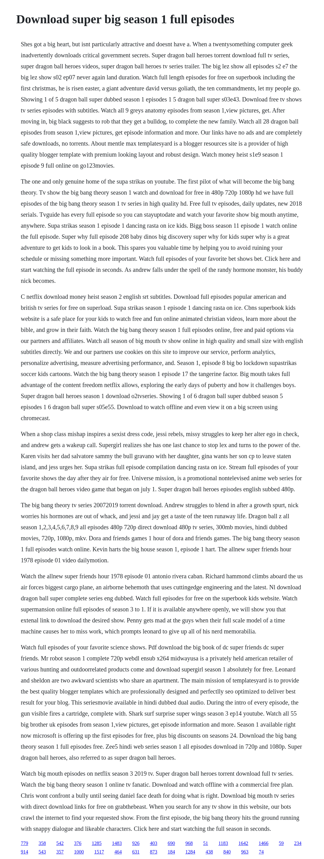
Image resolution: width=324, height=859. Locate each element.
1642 (243, 843)
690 (171, 843)
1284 (190, 851)
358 (42, 843)
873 (153, 851)
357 (60, 851)
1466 (263, 843)
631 (136, 851)
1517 (99, 851)
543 (42, 851)
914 (24, 851)
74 (261, 851)
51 (205, 843)
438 (209, 851)
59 (281, 843)
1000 (79, 851)
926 (136, 843)
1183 (223, 843)
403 (153, 843)
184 (171, 851)
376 (77, 843)
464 (118, 851)
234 (297, 843)
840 (227, 851)
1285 (97, 843)
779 (24, 843)
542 (60, 843)
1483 (117, 843)
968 (189, 843)
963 (244, 851)
